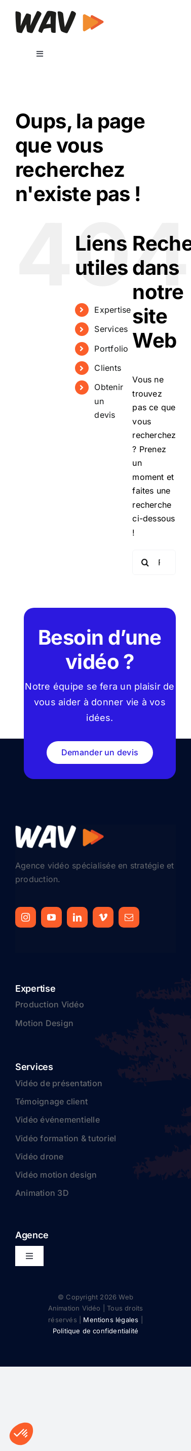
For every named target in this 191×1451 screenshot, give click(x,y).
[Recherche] (145, 562)
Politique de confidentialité (95, 1331)
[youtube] (51, 917)
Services (111, 329)
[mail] (129, 917)
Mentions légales (110, 1320)
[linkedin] (77, 917)
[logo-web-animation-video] (59, 14)
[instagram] (25, 917)
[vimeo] (103, 917)
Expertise (112, 310)
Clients (107, 368)
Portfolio (111, 349)
